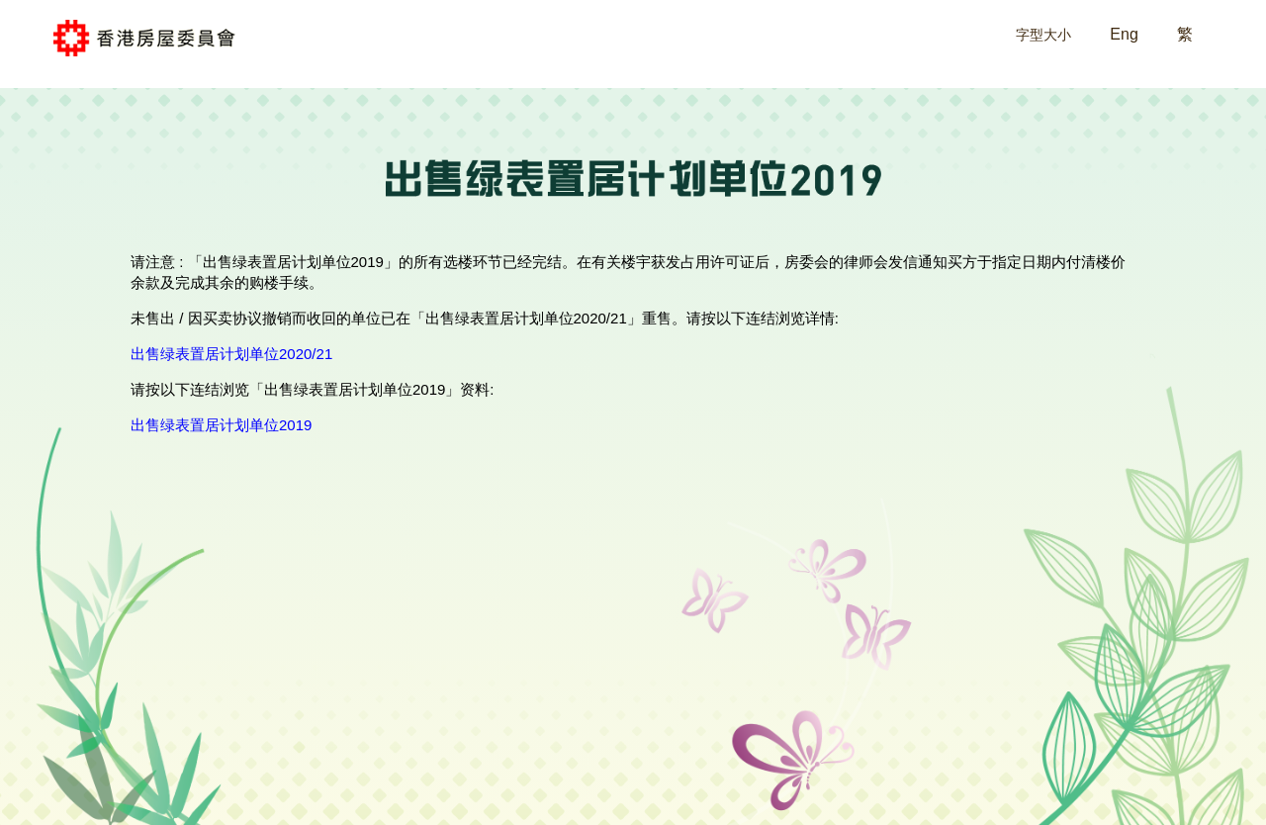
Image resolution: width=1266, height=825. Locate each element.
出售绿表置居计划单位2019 (221, 424)
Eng (1123, 34)
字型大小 (1043, 35)
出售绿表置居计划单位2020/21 (231, 353)
